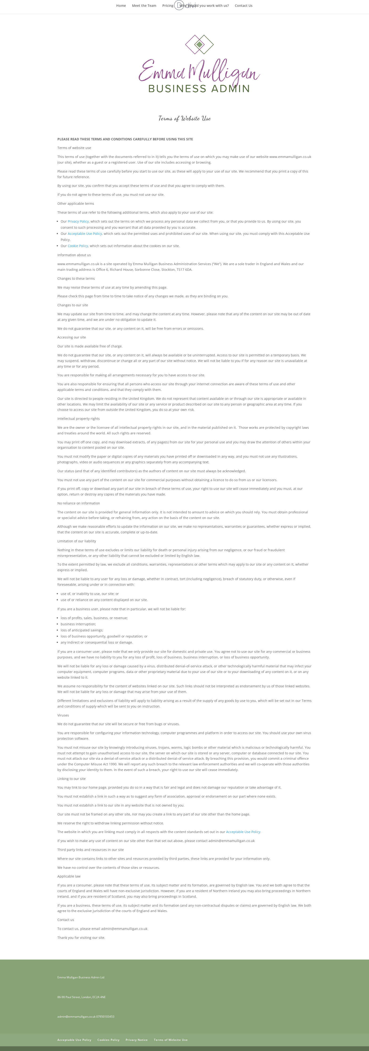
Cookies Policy (108, 1040)
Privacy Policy (78, 221)
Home (121, 6)
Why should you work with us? (204, 6)
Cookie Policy (78, 246)
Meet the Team (144, 6)
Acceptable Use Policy (85, 233)
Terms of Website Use (171, 1040)
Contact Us (244, 6)
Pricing (167, 6)
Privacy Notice (137, 1040)
